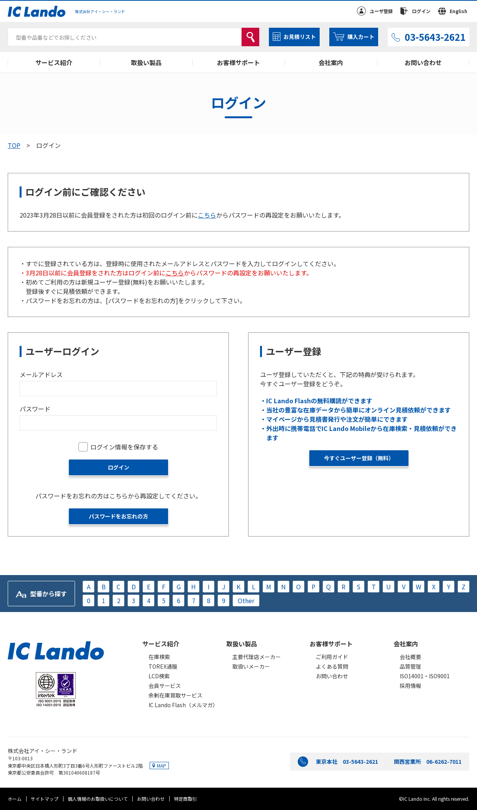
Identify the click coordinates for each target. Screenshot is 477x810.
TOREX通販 (162, 666)
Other (246, 600)
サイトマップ (44, 798)
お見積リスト (300, 36)
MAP (161, 765)
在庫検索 (159, 657)
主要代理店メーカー (256, 657)
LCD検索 (159, 676)
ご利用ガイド (332, 657)
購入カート (360, 36)
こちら (207, 215)
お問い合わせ (423, 62)
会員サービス (164, 685)
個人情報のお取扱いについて (98, 798)
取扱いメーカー (251, 666)
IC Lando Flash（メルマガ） (183, 705)
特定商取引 (185, 798)
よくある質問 (332, 666)
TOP (14, 145)
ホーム (15, 798)
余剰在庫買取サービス (175, 695)
